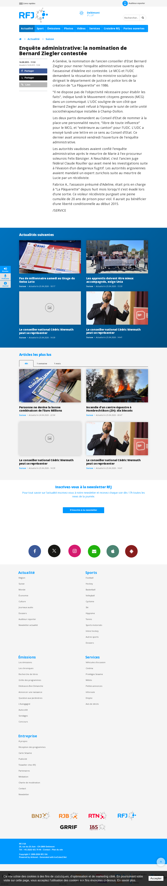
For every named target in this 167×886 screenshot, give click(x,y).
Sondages (23, 716)
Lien (25, 84)
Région (22, 578)
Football (89, 578)
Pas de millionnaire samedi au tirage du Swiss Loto (47, 280)
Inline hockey (92, 631)
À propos (23, 741)
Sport (40, 28)
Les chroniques (26, 668)
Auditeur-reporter (133, 3)
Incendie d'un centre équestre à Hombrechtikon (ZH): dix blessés (109, 409)
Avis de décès (92, 704)
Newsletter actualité (28, 625)
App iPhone (113, 551)
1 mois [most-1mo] (57, 363)
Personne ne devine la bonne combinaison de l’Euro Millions (40, 409)
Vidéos (81, 28)
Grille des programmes (30, 680)
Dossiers (23, 613)
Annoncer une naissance (30, 692)
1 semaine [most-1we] (42, 363)
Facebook (34, 551)
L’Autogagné (24, 704)
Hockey (89, 583)
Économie (23, 595)
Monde (22, 589)
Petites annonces (94, 686)
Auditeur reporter (27, 619)
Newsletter (24, 794)
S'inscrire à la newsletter (83, 510)
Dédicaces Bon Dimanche (31, 686)
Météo (89, 680)
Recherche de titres (28, 674)
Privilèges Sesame (94, 674)
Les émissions (25, 662)
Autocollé (23, 710)
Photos (68, 28)
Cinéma (89, 668)
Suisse (50, 39)
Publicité (23, 759)
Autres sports (92, 637)
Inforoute (90, 692)
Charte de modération (29, 782)
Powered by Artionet (28, 857)
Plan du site (57, 850)
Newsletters (94, 551)
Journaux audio (26, 607)
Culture (22, 601)
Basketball (90, 589)
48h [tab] (26, 363)
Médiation (23, 776)
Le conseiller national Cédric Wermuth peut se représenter (46, 331)
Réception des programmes (32, 747)
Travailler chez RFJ (27, 765)
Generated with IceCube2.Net (53, 857)
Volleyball (90, 595)
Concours (23, 721)
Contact (22, 788)
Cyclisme (90, 601)
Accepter (156, 878)
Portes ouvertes (134, 28)
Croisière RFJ (112, 28)
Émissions (53, 28)
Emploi (89, 698)
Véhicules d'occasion (95, 662)
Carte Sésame (25, 753)
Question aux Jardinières (30, 698)
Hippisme (90, 613)
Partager (27, 71)
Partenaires (24, 771)
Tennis (89, 619)
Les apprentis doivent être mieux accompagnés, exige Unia (110, 280)
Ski (87, 607)
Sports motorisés (94, 625)
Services (94, 28)
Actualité (27, 28)
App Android (131, 551)
